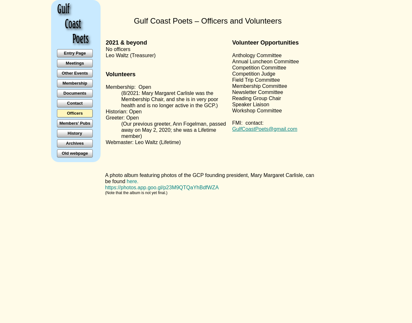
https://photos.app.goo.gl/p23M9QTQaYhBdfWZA (162, 187)
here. (132, 181)
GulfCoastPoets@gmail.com (264, 129)
